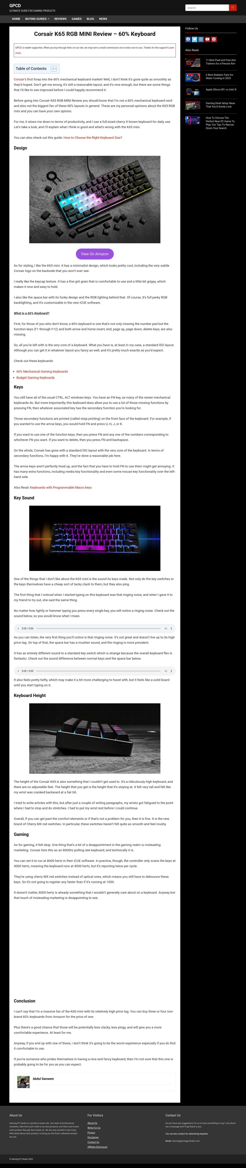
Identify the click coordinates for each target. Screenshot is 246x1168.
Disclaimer (93, 1137)
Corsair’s (20, 79)
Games (77, 19)
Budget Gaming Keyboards (35, 378)
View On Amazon (95, 254)
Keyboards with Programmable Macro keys (61, 487)
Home (16, 19)
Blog (90, 19)
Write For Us (93, 1127)
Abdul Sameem (43, 1079)
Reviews (60, 19)
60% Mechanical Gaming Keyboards (42, 371)
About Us (92, 1123)
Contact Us (93, 1142)
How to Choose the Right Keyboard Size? (93, 138)
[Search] (233, 7)
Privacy (91, 1132)
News (103, 19)
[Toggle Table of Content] (52, 69)
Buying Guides (35, 19)
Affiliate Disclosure (97, 1147)
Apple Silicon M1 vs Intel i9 (221, 89)
